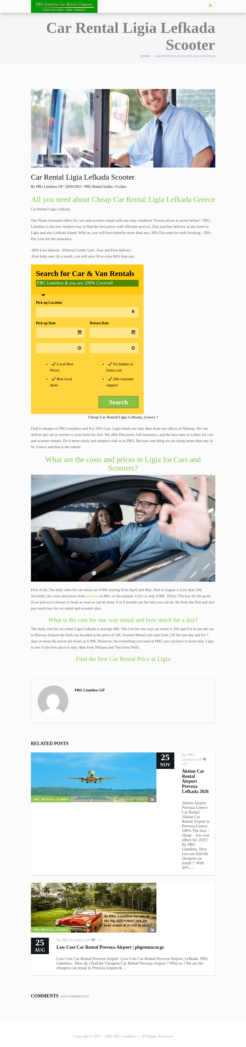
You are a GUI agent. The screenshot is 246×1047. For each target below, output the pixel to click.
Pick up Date (46, 323)
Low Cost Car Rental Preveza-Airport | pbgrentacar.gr (110, 947)
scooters (92, 596)
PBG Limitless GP (49, 187)
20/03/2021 (73, 187)
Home (145, 56)
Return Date (99, 323)
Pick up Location (49, 303)
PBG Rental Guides (98, 187)
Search (118, 402)
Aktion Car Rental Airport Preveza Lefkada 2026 (195, 781)
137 (97, 940)
